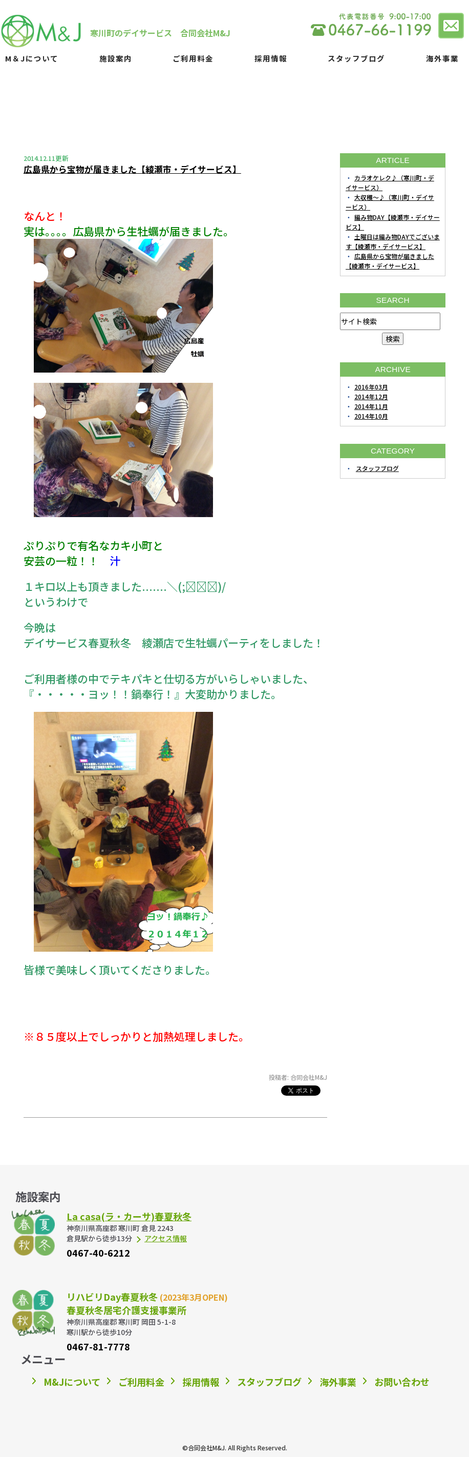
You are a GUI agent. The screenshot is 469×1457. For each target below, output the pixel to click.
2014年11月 (371, 406)
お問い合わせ (402, 1381)
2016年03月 (371, 386)
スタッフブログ (356, 58)
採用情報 (270, 58)
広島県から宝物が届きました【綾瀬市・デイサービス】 (132, 169)
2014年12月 (371, 396)
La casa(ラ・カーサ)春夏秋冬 (129, 1216)
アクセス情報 (165, 1238)
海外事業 (442, 58)
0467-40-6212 (98, 1252)
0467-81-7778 (98, 1346)
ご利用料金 (193, 58)
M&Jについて (72, 1381)
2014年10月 (371, 416)
